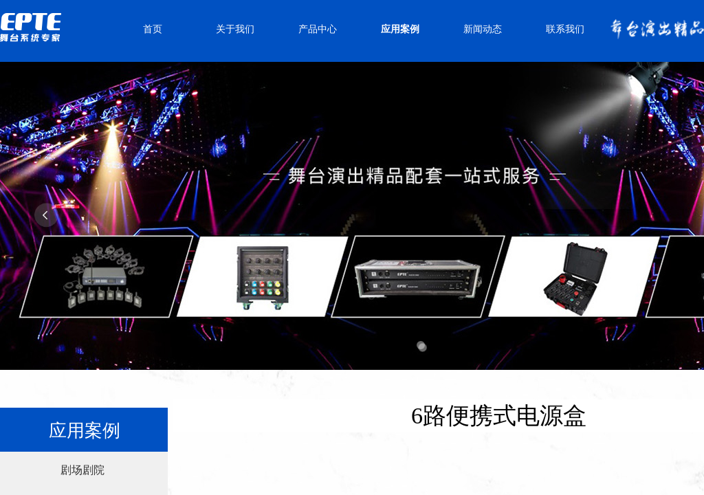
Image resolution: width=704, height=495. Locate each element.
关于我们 (235, 29)
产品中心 (317, 29)
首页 (152, 29)
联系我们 (565, 29)
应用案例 (400, 29)
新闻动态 (482, 29)
